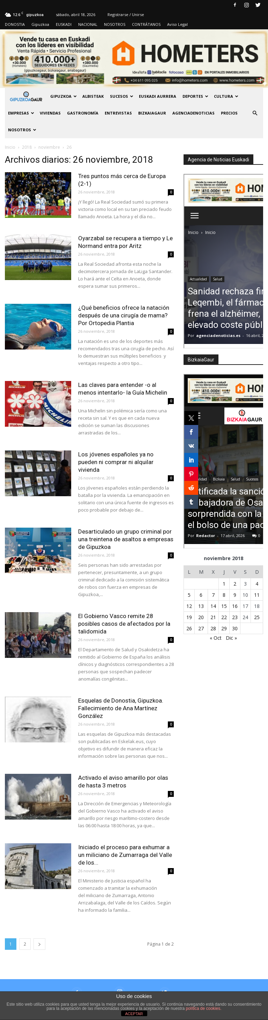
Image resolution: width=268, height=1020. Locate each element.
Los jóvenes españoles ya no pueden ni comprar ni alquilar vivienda (116, 462)
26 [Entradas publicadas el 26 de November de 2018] (189, 628)
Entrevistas (118, 113)
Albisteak (93, 96)
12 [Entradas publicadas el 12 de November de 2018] (189, 606)
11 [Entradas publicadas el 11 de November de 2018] (257, 595)
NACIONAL (87, 24)
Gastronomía (82, 113)
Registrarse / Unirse (125, 14)
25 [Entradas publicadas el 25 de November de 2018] (257, 617)
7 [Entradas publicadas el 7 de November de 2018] (213, 595)
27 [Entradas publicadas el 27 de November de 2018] (201, 628)
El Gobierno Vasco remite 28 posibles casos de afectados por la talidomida (124, 623)
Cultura (226, 96)
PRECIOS (229, 113)
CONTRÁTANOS (146, 24)
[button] (254, 113)
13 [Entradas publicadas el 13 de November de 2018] (201, 606)
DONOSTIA (15, 24)
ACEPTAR (134, 1014)
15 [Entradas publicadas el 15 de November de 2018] (224, 606)
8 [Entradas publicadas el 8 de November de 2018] (224, 595)
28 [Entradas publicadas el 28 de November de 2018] (213, 628)
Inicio (10, 147)
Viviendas (50, 113)
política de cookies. (203, 1008)
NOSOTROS (114, 24)
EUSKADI (64, 24)
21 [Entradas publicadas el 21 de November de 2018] (213, 617)
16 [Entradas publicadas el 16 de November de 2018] (235, 606)
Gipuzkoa (40, 24)
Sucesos (121, 96)
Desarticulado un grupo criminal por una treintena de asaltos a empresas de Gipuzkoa (125, 539)
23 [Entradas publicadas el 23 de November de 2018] (235, 617)
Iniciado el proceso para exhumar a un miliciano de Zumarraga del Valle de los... (125, 855)
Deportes (195, 96)
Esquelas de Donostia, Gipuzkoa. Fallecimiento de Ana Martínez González (120, 708)
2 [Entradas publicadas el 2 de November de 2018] (234, 583)
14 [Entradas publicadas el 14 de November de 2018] (213, 606)
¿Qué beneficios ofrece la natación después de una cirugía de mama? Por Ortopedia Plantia (123, 315)
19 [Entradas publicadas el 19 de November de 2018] (189, 617)
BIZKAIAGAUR (152, 113)
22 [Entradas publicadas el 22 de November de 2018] (224, 617)
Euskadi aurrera (157, 96)
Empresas (21, 113)
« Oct (216, 637)
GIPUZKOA (63, 96)
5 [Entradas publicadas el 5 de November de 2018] (189, 595)
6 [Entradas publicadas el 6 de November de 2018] (201, 595)
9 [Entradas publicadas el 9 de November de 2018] (234, 595)
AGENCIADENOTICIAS (193, 113)
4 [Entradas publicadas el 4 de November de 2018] (256, 583)
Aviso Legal (177, 24)
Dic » (231, 637)
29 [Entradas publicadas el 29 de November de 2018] (224, 628)
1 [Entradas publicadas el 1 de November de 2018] (224, 583)
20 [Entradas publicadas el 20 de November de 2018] (201, 617)
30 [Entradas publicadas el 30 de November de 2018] (235, 628)
